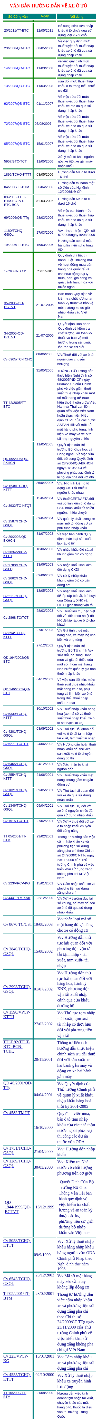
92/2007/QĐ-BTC (17, 104)
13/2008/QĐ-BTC (17, 86)
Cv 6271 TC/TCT (15, 744)
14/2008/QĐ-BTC (17, 68)
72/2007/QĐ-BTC (17, 124)
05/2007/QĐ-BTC (17, 144)
